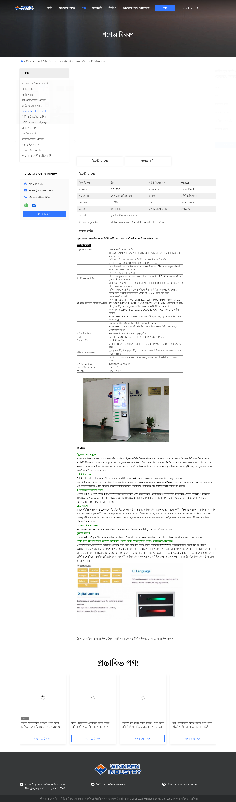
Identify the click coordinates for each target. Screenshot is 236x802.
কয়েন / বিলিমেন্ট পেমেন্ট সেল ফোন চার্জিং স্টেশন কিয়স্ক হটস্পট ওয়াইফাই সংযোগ (40, 725)
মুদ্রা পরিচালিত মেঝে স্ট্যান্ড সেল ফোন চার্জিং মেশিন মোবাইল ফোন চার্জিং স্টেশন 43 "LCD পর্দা (192, 725)
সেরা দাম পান (164, 144)
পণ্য (83, 8)
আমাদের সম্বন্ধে (67, 8)
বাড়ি (49, 8)
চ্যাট (165, 8)
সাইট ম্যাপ (43, 798)
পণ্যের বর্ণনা (148, 161)
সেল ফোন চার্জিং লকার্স (160, 638)
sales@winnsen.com (41, 190)
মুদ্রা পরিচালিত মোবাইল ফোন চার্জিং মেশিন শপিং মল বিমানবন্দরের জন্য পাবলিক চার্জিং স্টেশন (90, 725)
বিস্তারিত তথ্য (100, 161)
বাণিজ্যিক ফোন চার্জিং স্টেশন (130, 638)
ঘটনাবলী (97, 8)
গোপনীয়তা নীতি (58, 798)
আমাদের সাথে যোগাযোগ (136, 8)
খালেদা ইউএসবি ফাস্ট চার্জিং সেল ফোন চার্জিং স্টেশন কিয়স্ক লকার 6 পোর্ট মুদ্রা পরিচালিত (143, 725)
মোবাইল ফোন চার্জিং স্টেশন (97, 638)
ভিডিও (112, 8)
